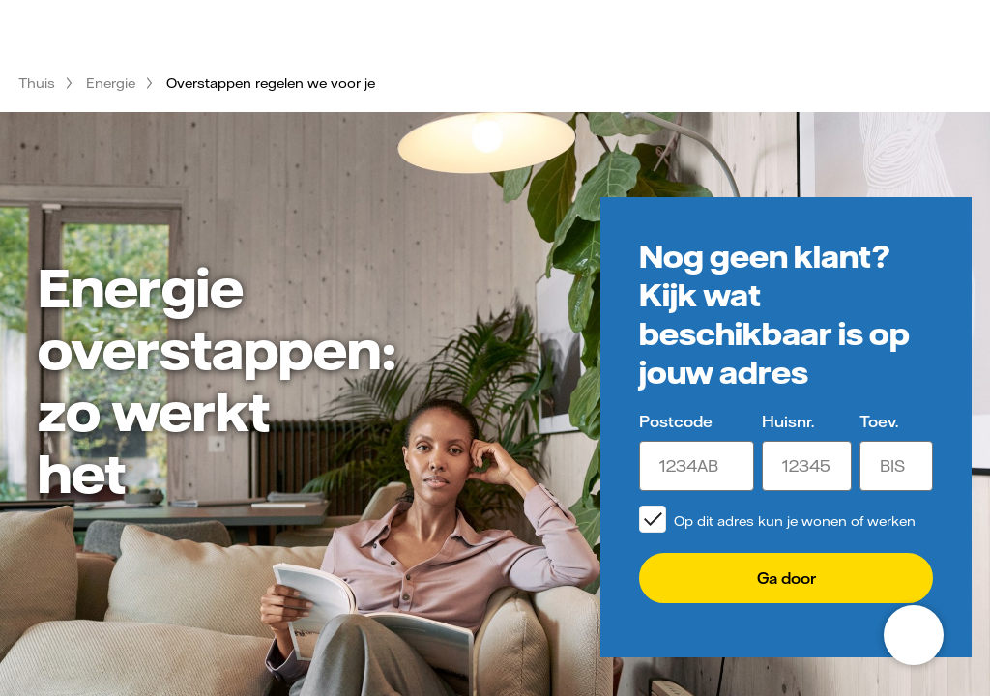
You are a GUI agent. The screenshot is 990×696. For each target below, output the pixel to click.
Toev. (878, 421)
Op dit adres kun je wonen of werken (795, 521)
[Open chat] (914, 635)
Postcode (676, 421)
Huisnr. (788, 421)
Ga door (786, 578)
